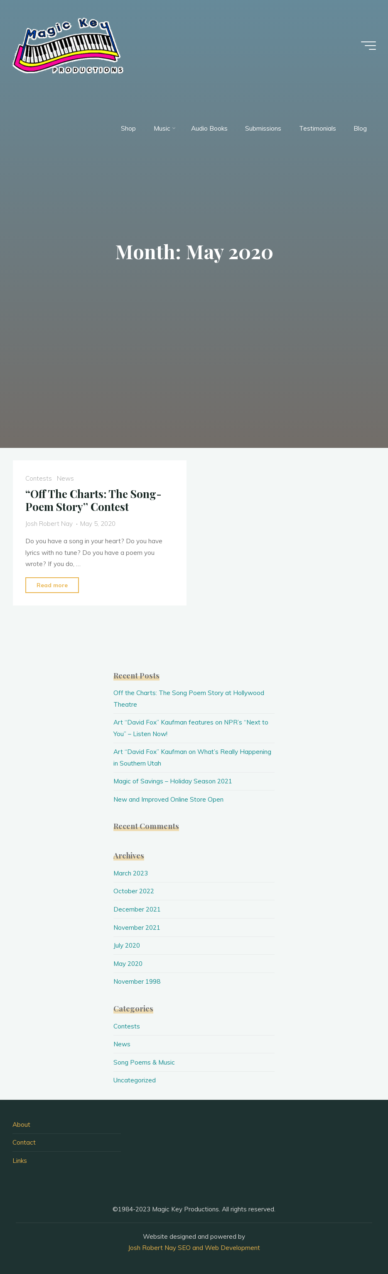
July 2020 (126, 945)
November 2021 (136, 927)
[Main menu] (368, 45)
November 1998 (136, 981)
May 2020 (127, 964)
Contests (38, 479)
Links (19, 1161)
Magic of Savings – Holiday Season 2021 (172, 781)
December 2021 (137, 909)
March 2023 (130, 873)
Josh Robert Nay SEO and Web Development (194, 1248)
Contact (24, 1142)
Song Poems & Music (144, 1062)
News (65, 479)
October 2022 (133, 891)
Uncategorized (134, 1080)
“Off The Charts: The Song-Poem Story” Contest (93, 500)
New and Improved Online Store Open (168, 799)
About (21, 1124)
